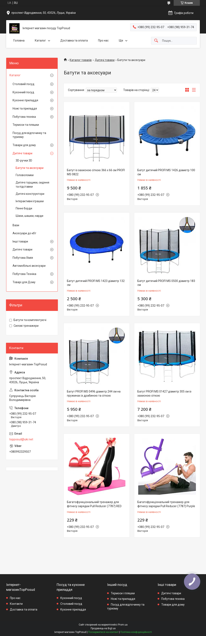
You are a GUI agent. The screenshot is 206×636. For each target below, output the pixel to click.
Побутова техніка (24, 116)
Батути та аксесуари (29, 168)
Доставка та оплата (74, 40)
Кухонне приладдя (25, 100)
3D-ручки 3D (24, 160)
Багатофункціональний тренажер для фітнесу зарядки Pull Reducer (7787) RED (94, 504)
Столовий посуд (23, 84)
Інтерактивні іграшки (30, 201)
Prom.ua (123, 624)
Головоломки (25, 175)
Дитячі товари (105, 60)
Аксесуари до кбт (24, 233)
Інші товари (20, 241)
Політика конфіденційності (136, 632)
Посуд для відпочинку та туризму (29, 135)
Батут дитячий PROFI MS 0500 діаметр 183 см (166, 283)
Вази (16, 225)
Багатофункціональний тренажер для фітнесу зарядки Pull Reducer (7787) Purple (166, 504)
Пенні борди (24, 208)
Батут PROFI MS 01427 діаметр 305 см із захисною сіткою (164, 393)
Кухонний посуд (23, 92)
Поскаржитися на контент (103, 632)
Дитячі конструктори (30, 193)
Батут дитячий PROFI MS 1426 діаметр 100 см (166, 172)
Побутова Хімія (23, 257)
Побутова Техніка (24, 274)
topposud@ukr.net (21, 439)
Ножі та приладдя (25, 108)
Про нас (103, 40)
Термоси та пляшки (26, 124)
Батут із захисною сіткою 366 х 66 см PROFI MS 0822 (96, 172)
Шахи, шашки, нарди (29, 215)
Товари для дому (24, 145)
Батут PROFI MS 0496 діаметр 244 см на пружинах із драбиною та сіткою (94, 393)
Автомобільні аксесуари (29, 265)
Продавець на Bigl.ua (103, 628)
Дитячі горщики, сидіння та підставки (32, 184)
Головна (19, 40)
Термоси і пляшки (123, 593)
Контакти (16, 603)
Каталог (40, 40)
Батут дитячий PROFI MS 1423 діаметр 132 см (96, 283)
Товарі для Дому (24, 282)
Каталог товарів (81, 60)
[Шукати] (156, 41)
